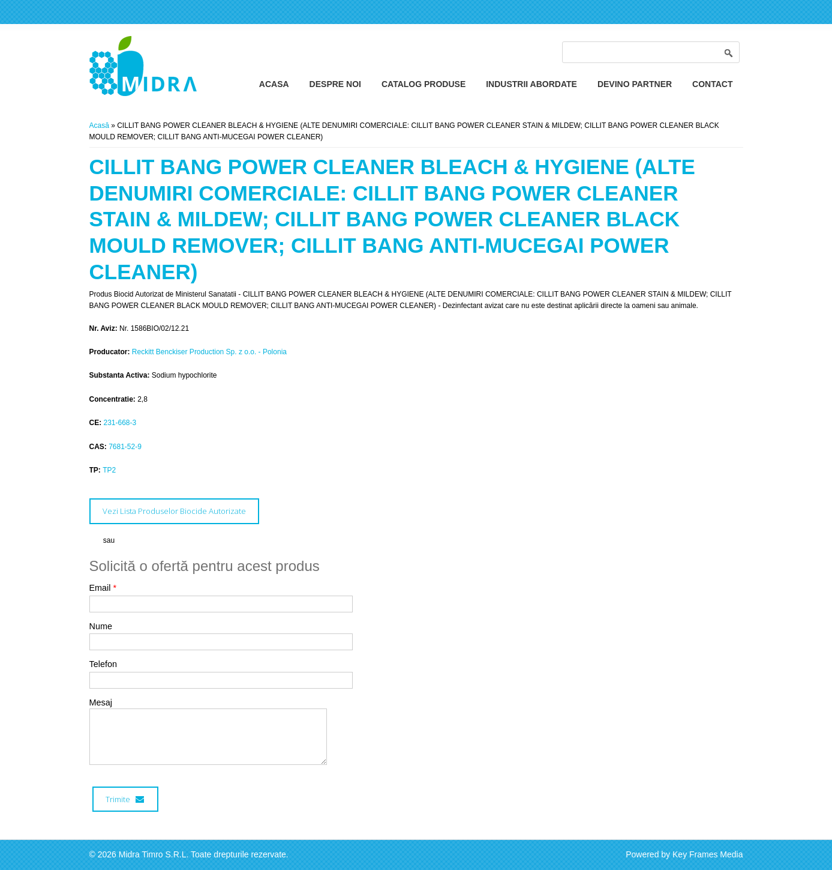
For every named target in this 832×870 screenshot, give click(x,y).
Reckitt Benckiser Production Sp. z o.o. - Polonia (209, 352)
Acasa (274, 84)
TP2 (109, 470)
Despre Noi (335, 84)
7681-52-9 (125, 447)
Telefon (103, 664)
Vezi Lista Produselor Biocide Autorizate (174, 511)
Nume (100, 626)
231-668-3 (120, 422)
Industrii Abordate (531, 84)
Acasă (99, 125)
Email (103, 588)
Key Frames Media (707, 854)
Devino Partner (634, 84)
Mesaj (100, 702)
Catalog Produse (423, 84)
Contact (712, 84)
